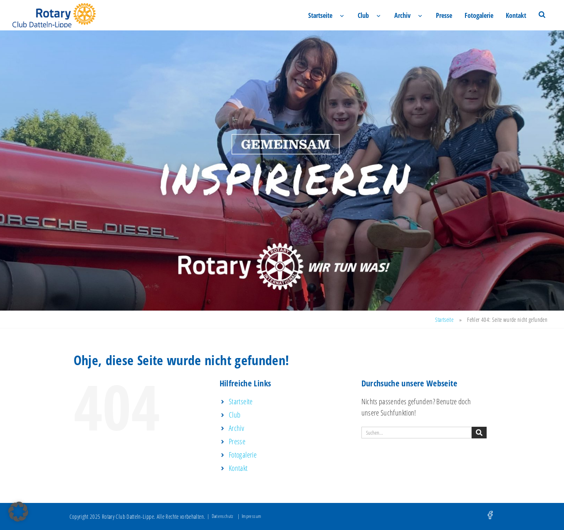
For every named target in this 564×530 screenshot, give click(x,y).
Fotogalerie (479, 15)
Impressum (251, 516)
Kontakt (516, 15)
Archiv (402, 15)
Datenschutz (222, 516)
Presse (444, 15)
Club (363, 15)
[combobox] (416, 432)
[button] (18, 511)
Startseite (320, 15)
